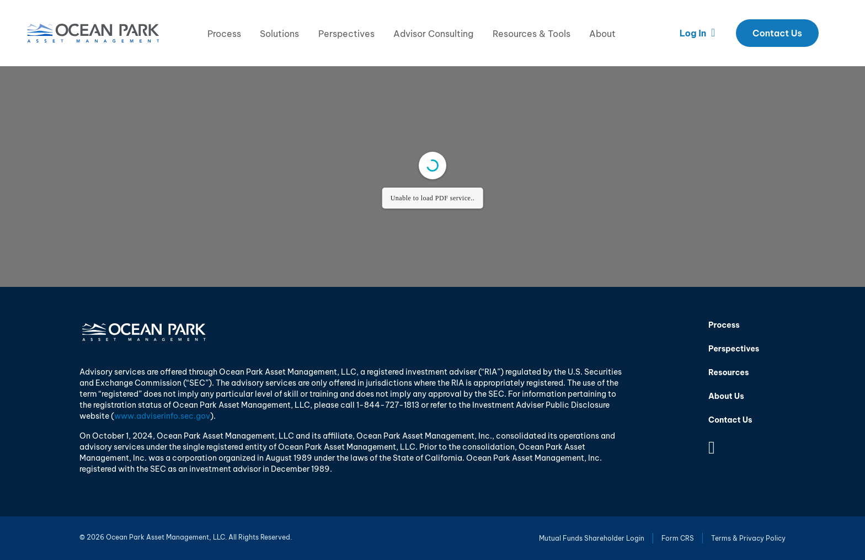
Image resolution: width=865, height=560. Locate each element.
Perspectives (346, 33)
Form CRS (677, 538)
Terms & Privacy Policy (748, 538)
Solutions (279, 33)
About (602, 33)
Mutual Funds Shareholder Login (591, 538)
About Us (726, 396)
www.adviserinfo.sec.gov (162, 416)
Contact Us (777, 33)
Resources (728, 372)
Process (224, 33)
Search (835, 33)
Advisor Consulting (433, 33)
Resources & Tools (531, 33)
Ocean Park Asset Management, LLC (93, 33)
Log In (698, 33)
